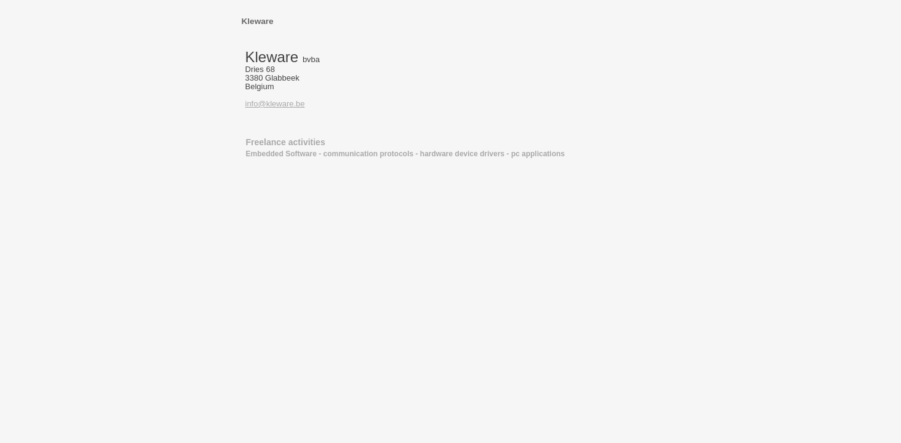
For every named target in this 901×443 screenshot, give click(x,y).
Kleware (258, 21)
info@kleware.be (275, 103)
